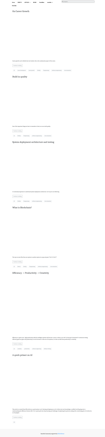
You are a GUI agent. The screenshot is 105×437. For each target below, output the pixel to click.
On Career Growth (20, 11)
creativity (20, 348)
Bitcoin (19, 266)
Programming (46, 70)
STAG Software (61, 433)
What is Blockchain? (22, 207)
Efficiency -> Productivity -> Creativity (30, 273)
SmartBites (41, 2)
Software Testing (47, 348)
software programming (56, 70)
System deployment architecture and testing (33, 142)
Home (13, 2)
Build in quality (19, 76)
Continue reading (17, 65)
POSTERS (14, 5)
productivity (26, 348)
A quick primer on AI (22, 355)
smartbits (50, 2)
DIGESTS (20, 2)
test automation (67, 70)
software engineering (36, 348)
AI (14, 70)
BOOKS (34, 2)
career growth (31, 70)
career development (22, 70)
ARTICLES (27, 2)
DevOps (38, 70)
